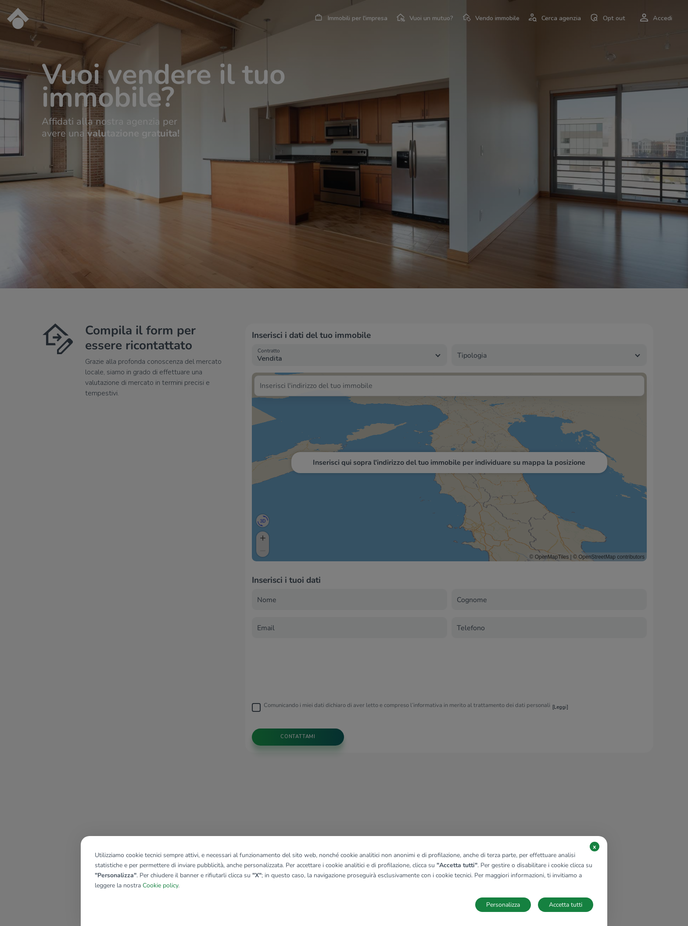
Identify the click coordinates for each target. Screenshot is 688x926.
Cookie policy (160, 885)
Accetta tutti (565, 905)
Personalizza (503, 905)
